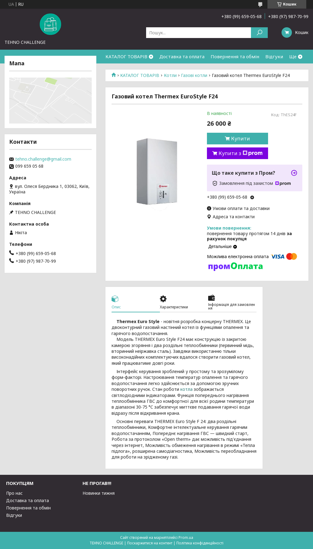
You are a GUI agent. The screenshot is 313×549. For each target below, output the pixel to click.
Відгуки (274, 56)
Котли (170, 75)
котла (186, 389)
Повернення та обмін (235, 56)
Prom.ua (186, 537)
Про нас (14, 493)
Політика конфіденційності (199, 543)
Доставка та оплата (181, 56)
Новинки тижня (99, 493)
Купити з (241, 153)
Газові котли (194, 75)
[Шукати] (259, 32)
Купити (240, 138)
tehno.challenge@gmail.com (43, 159)
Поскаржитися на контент (149, 543)
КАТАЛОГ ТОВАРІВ (126, 56)
